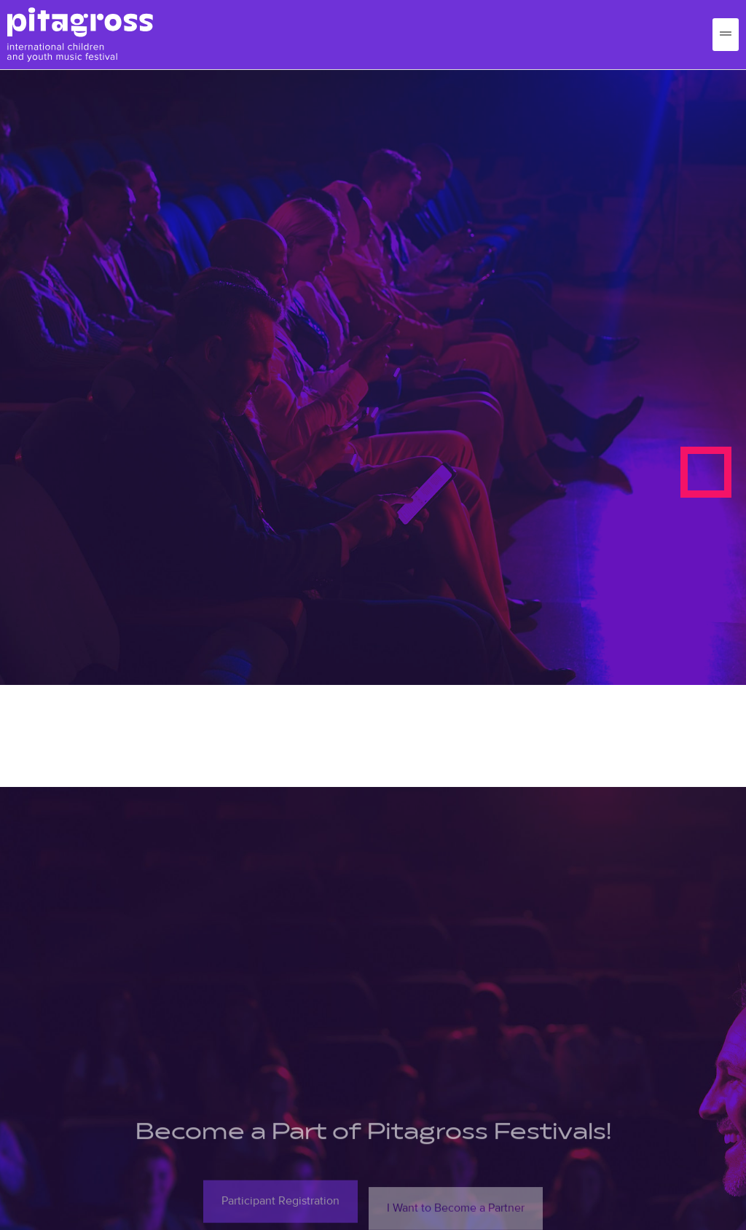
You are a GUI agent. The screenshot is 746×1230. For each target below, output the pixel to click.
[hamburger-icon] (725, 34)
